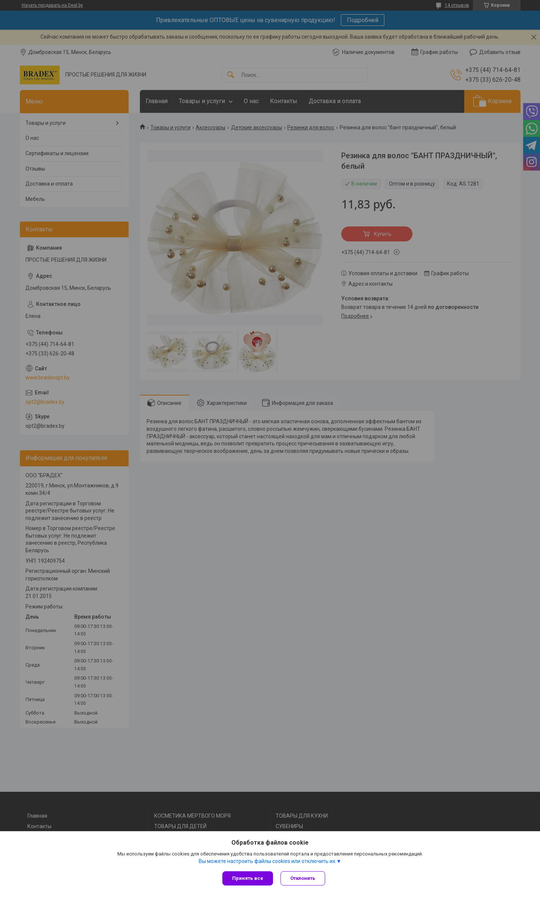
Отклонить (302, 878)
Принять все (247, 878)
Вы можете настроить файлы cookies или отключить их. (267, 861)
